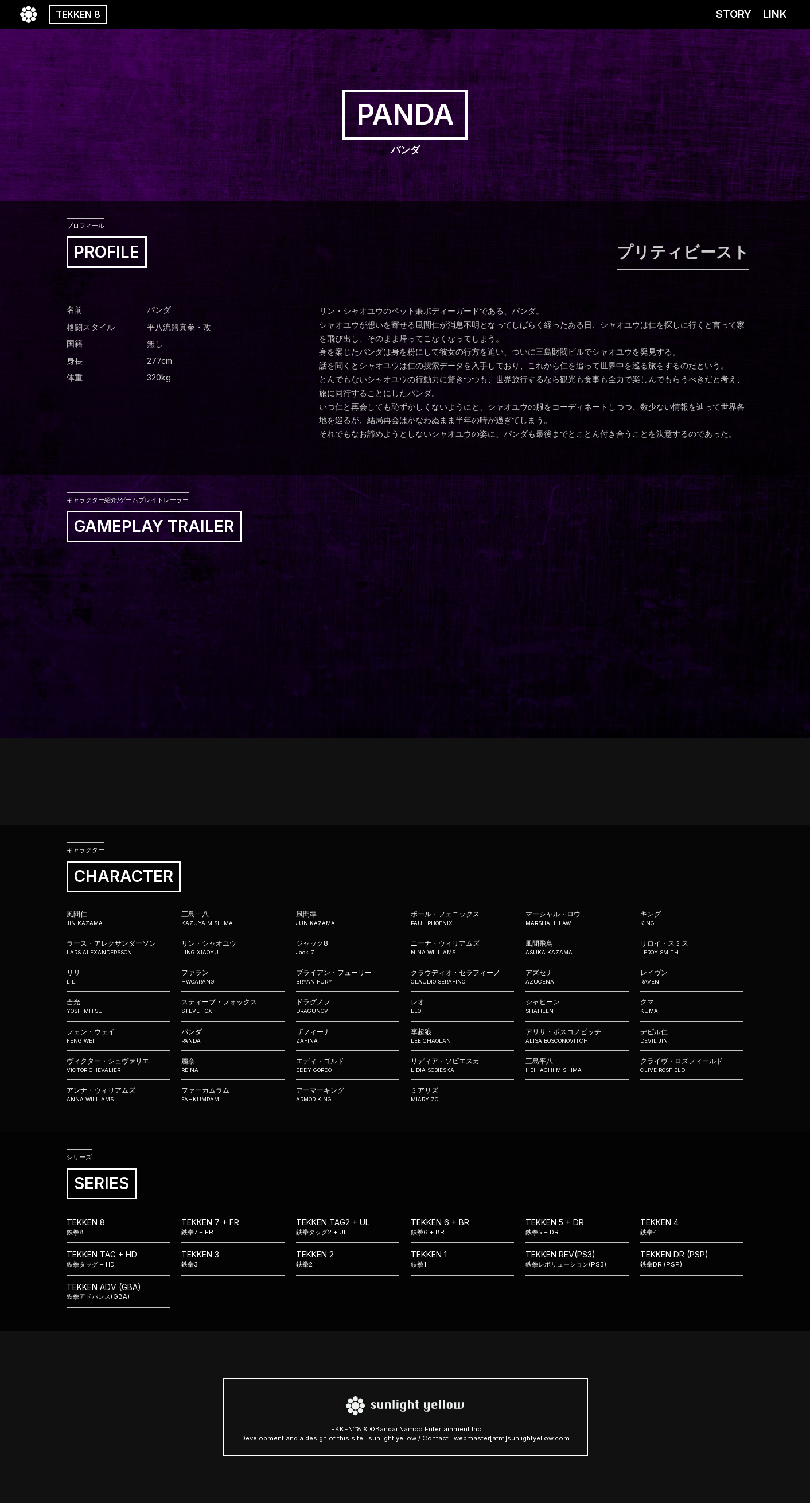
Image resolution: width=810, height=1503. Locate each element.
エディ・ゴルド (347, 1065)
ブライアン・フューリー (347, 976)
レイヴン (691, 976)
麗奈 (233, 1065)
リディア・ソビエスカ (462, 1065)
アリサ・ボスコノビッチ (577, 1035)
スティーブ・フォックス (233, 1006)
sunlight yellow (392, 1438)
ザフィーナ (347, 1035)
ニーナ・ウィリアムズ (462, 947)
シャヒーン (577, 1006)
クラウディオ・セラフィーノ (462, 976)
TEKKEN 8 (78, 14)
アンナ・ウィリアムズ (118, 1094)
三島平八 (577, 1065)
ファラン (233, 976)
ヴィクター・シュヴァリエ (118, 1065)
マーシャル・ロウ (577, 918)
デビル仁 (691, 1035)
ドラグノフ (347, 1006)
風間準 (347, 918)
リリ (118, 976)
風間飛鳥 (577, 947)
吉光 (118, 1006)
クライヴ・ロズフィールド (691, 1065)
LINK (775, 14)
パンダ (233, 1035)
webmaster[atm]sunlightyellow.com (512, 1438)
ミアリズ (462, 1094)
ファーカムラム (233, 1094)
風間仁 (118, 918)
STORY (733, 14)
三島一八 (233, 918)
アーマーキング (347, 1094)
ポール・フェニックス (462, 918)
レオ (462, 1006)
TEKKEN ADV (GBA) (118, 1292)
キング (691, 918)
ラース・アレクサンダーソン (118, 947)
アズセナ (577, 976)
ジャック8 (347, 947)
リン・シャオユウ (233, 947)
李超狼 (462, 1035)
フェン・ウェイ (118, 1035)
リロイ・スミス (691, 947)
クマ (691, 1006)
